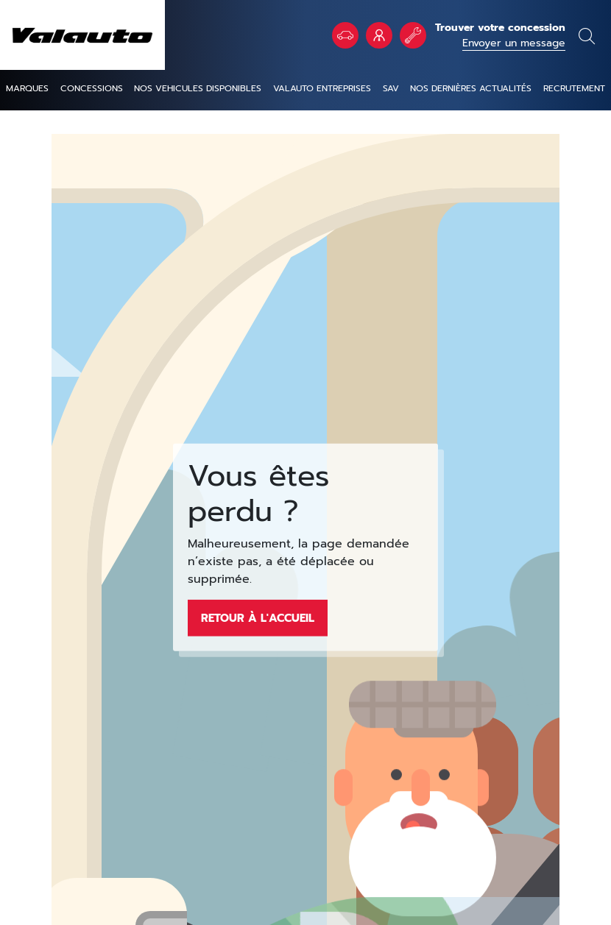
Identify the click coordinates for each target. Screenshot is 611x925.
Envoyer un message (513, 43)
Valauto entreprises (322, 88)
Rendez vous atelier (413, 35)
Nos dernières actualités (470, 88)
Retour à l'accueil (257, 617)
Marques (27, 88)
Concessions (91, 88)
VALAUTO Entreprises (379, 35)
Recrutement (574, 88)
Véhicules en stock (345, 35)
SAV (391, 88)
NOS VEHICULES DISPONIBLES (197, 88)
